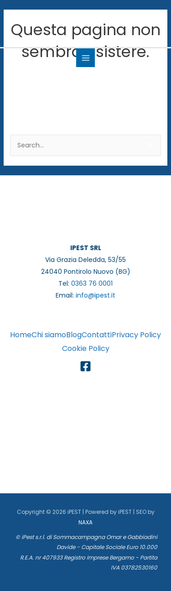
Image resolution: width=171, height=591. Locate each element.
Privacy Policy (136, 334)
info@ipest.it (95, 295)
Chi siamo (48, 334)
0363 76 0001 (92, 283)
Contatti (97, 334)
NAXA (85, 522)
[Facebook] (85, 366)
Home (20, 334)
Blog (74, 334)
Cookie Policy (85, 348)
